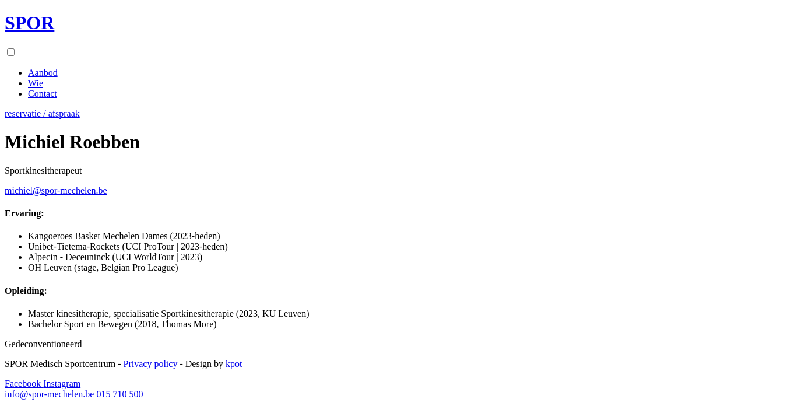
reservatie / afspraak (42, 113)
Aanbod (43, 73)
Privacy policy (151, 364)
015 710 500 (119, 394)
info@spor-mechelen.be (49, 394)
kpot (234, 364)
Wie (35, 83)
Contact (42, 94)
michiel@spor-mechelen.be (56, 190)
